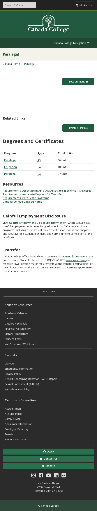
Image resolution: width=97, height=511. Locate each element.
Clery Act (10, 363)
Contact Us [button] (48, 458)
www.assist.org (76, 260)
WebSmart (29, 344)
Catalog (9, 323)
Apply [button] (48, 451)
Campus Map (13, 419)
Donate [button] (48, 466)
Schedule (22, 323)
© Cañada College (48, 505)
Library (9, 334)
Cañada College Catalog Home (22, 201)
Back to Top (48, 291)
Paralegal (29, 63)
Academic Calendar (16, 313)
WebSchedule (13, 344)
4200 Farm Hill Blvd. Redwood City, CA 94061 (48, 488)
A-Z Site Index (13, 413)
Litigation (10, 167)
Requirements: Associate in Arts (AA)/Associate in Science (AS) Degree (47, 190)
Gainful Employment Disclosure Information (37, 222)
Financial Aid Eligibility (18, 328)
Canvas (9, 318)
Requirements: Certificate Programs (26, 198)
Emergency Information (19, 368)
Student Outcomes (16, 439)
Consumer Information (18, 424)
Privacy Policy (13, 374)
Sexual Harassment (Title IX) (22, 384)
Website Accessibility (17, 389)
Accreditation (13, 408)
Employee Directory (17, 429)
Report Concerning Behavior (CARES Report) (31, 379)
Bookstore (21, 334)
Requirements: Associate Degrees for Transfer (33, 194)
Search (9, 434)
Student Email (13, 339)
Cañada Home (11, 63)
